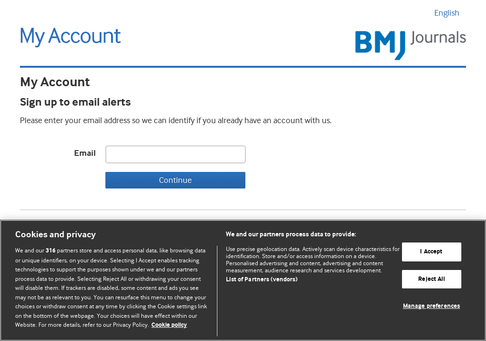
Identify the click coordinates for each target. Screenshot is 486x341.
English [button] (450, 13)
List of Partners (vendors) (261, 279)
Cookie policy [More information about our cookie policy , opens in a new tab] (169, 325)
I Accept (431, 251)
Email (85, 153)
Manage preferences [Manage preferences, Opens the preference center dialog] (431, 306)
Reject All (431, 279)
